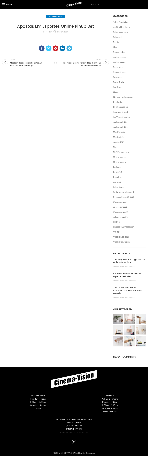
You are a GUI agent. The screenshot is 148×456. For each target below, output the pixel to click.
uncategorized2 (120, 207)
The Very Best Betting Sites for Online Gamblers (129, 261)
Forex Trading (119, 82)
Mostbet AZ (118, 137)
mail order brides (120, 127)
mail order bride (120, 122)
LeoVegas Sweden (121, 117)
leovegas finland (120, 112)
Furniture (117, 87)
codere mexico (119, 57)
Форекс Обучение (121, 242)
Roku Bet (117, 177)
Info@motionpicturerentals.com (74, 432)
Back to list (55, 63)
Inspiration (118, 102)
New (115, 147)
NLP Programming (121, 152)
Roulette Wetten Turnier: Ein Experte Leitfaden (127, 275)
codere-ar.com (119, 62)
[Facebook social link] (42, 48)
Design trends (119, 72)
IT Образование (120, 107)
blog (115, 47)
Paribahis (117, 167)
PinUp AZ (117, 172)
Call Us (95, 4)
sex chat (117, 182)
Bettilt (116, 42)
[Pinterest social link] (55, 48)
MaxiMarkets (119, 132)
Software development (123, 192)
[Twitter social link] (48, 48)
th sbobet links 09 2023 (123, 197)
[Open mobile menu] (7, 4)
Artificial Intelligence (122, 27)
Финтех (116, 232)
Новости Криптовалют (123, 227)
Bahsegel (117, 37)
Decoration (118, 67)
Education (117, 77)
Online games (119, 157)
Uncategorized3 (120, 212)
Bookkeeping (119, 52)
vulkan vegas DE (120, 217)
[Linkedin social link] (62, 48)
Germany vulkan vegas (123, 97)
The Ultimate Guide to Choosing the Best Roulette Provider (127, 290)
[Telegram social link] (69, 48)
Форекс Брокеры (121, 237)
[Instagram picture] (118, 319)
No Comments (130, 266)
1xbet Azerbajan (120, 22)
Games (116, 92)
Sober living (118, 187)
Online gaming (119, 162)
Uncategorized (55, 16)
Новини (116, 222)
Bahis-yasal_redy (120, 32)
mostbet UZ (118, 142)
